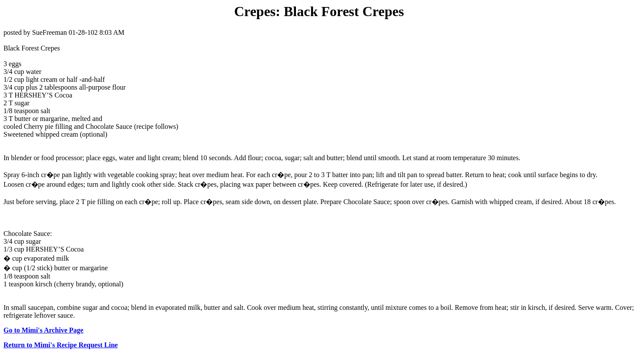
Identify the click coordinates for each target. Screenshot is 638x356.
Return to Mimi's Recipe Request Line (60, 345)
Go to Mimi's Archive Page (43, 330)
